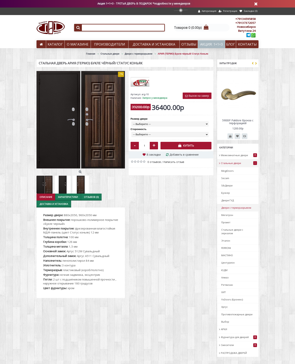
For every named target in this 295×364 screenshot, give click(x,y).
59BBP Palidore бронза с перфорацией (237, 122)
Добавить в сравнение (184, 154)
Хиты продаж (228, 63)
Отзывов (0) (90, 197)
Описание (45, 197)
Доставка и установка (53, 204)
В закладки (154, 154)
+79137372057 (245, 23)
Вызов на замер (197, 95)
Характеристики (68, 197)
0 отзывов (154, 162)
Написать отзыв (173, 162)
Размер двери (139, 118)
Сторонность (138, 129)
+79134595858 (245, 19)
